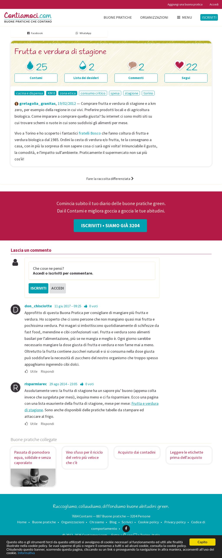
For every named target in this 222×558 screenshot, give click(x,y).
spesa (115, 93)
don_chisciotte (38, 305)
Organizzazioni (154, 17)
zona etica (68, 93)
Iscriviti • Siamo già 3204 (110, 225)
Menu (184, 17)
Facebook (35, 33)
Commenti (136, 78)
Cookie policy (148, 522)
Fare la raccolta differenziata (110, 178)
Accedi (214, 4)
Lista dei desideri (86, 78)
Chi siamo (97, 522)
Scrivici (127, 522)
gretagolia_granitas (37, 103)
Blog (113, 522)
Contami (36, 78)
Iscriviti (209, 17)
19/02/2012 (67, 103)
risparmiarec (35, 383)
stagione (131, 93)
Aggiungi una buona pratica (185, 4)
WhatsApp (83, 33)
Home (22, 522)
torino (148, 93)
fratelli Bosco (90, 133)
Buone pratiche (118, 17)
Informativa (42, 553)
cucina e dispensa (29, 93)
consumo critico (93, 93)
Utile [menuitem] (31, 371)
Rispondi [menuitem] (47, 371)
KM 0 (51, 93)
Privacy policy (175, 522)
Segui (186, 78)
